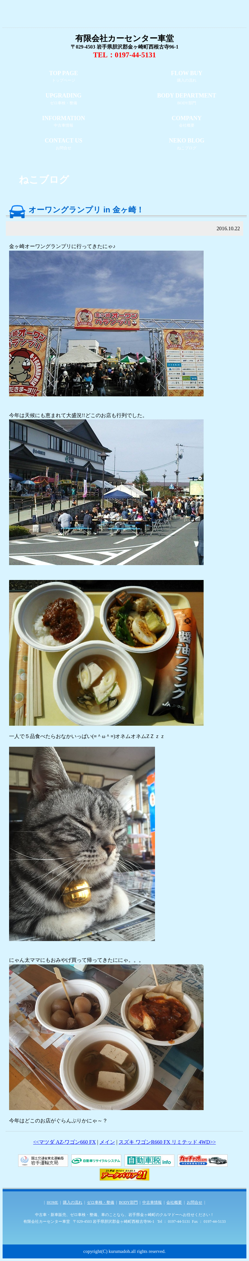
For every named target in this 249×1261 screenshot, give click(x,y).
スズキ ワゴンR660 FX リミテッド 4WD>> (167, 1142)
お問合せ (194, 1202)
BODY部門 (128, 1202)
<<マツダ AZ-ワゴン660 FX (64, 1142)
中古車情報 (152, 1202)
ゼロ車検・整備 (100, 1202)
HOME (52, 1202)
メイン (107, 1142)
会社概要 (174, 1202)
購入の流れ (72, 1202)
